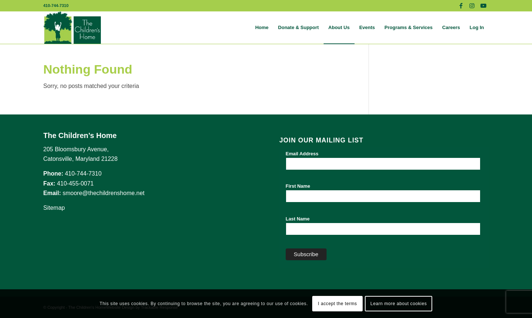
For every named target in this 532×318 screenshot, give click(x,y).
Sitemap (54, 208)
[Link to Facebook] (461, 5)
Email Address (302, 153)
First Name (298, 186)
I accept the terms (337, 303)
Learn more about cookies (398, 303)
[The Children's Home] (72, 27)
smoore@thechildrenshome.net (104, 193)
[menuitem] (261, 27)
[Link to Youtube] (483, 5)
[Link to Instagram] (472, 5)
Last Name (298, 219)
